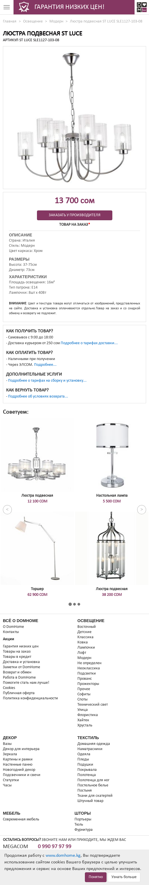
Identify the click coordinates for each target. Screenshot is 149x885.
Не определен (89, 663)
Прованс (84, 679)
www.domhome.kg (63, 855)
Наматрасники (90, 749)
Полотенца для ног (93, 780)
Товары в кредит (17, 657)
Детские (84, 632)
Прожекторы (88, 684)
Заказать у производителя (74, 215)
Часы (7, 785)
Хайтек (83, 720)
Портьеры (82, 819)
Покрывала (87, 770)
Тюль (78, 824)
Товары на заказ (17, 651)
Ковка (82, 642)
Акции (8, 639)
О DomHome (13, 627)
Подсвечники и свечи (21, 775)
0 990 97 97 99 (54, 847)
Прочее (83, 689)
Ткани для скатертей (95, 796)
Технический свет (92, 705)
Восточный (86, 627)
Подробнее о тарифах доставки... (89, 343)
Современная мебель (21, 819)
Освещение (33, 21)
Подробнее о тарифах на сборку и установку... (47, 381)
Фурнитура (83, 830)
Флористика (87, 715)
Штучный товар (90, 801)
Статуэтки (11, 780)
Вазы (7, 744)
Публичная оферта (19, 693)
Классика (85, 637)
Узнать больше (124, 877)
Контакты (11, 632)
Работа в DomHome (19, 677)
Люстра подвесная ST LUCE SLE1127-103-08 (106, 21)
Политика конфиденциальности (30, 698)
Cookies (9, 688)
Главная (9, 21)
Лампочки (86, 647)
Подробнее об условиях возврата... (38, 396)
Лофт (81, 653)
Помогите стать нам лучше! (26, 683)
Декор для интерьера (21, 749)
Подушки (85, 764)
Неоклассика (88, 668)
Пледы (83, 759)
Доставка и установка (21, 662)
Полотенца (86, 775)
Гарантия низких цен (20, 646)
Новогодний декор (19, 770)
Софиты (83, 694)
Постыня (84, 790)
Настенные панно (17, 764)
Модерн (56, 21)
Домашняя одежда (93, 744)
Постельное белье (92, 785)
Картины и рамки (18, 759)
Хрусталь (84, 725)
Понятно (96, 877)
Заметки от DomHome (21, 667)
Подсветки (86, 673)
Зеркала (10, 754)
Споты (82, 699)
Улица (82, 710)
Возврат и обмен (17, 672)
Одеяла (83, 754)
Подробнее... (45, 365)
